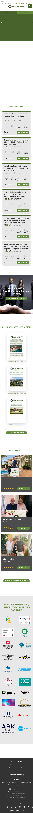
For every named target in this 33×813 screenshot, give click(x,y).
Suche (8, 12)
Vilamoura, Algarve (16, 765)
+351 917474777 (18, 795)
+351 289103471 (8, 3)
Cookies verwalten (16, 770)
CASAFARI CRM (20, 810)
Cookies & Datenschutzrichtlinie (16, 768)
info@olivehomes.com (23, 3)
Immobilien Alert (24, 12)
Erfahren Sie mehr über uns (16, 299)
